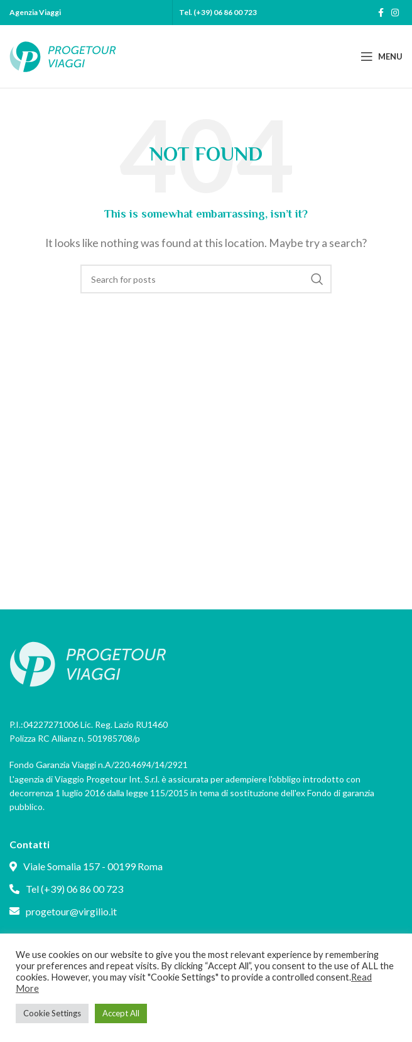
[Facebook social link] (381, 12)
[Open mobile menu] (381, 56)
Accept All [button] (120, 1013)
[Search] (206, 279)
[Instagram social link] (395, 12)
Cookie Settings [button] (52, 1013)
